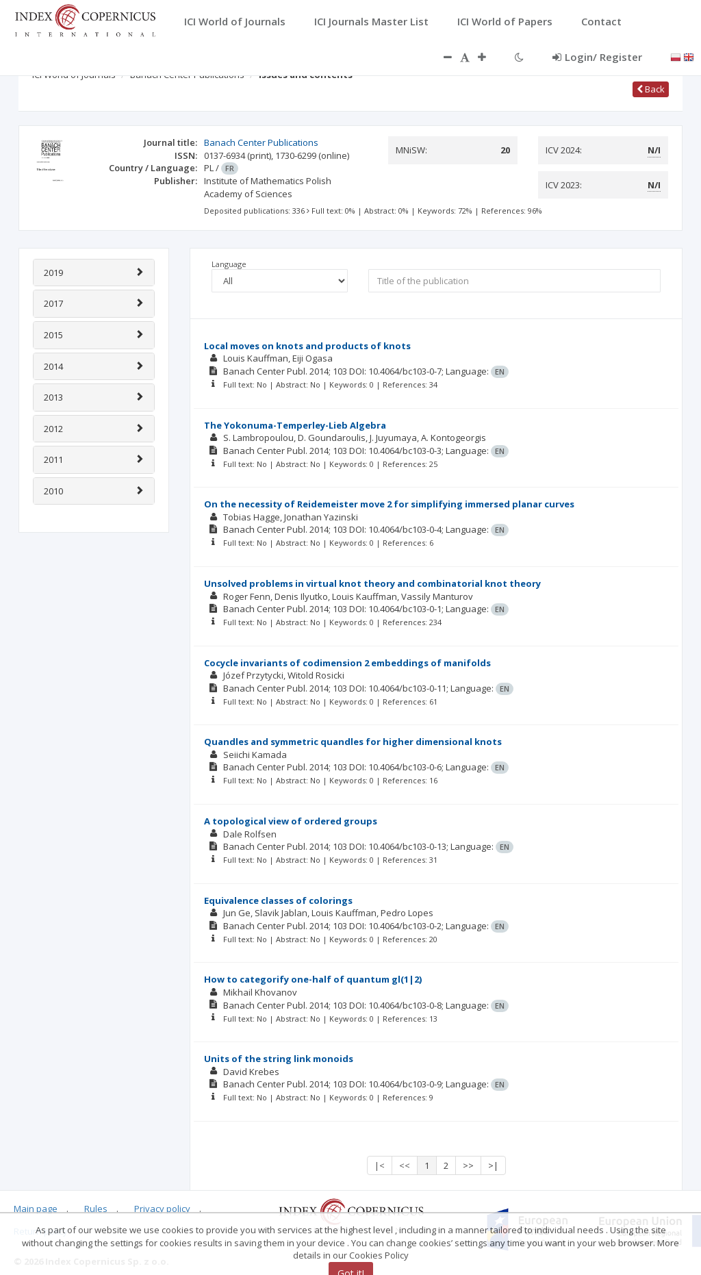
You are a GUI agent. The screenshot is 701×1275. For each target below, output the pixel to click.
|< (379, 1165)
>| (493, 1165)
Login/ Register (597, 57)
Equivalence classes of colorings (278, 900)
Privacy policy (162, 1208)
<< (404, 1165)
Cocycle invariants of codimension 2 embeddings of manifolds (347, 663)
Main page (36, 1208)
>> (468, 1165)
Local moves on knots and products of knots (307, 346)
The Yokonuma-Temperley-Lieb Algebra (295, 425)
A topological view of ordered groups (290, 821)
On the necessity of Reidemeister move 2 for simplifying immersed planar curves (389, 504)
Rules (95, 1208)
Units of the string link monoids (278, 1058)
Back (651, 89)
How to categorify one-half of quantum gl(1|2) (313, 979)
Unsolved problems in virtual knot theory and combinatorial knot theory (372, 583)
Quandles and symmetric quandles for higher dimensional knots (353, 741)
